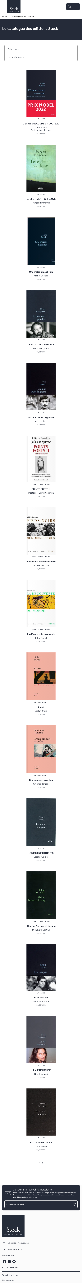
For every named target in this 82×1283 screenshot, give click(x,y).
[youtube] (14, 1261)
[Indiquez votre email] (37, 1204)
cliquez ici (32, 1197)
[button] (15, 49)
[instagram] (9, 1261)
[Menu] (73, 6)
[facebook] (4, 1261)
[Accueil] (13, 6)
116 (41, 1163)
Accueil (5, 16)
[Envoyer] (74, 1204)
